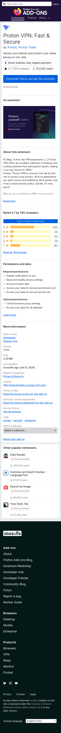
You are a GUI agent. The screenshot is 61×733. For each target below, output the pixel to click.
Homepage (9, 337)
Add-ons (9, 548)
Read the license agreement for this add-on (28, 402)
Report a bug (12, 596)
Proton (12, 47)
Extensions (17, 17)
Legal (33, 694)
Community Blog (14, 584)
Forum (7, 590)
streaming (30, 420)
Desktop (9, 619)
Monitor (8, 666)
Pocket (8, 672)
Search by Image (20, 486)
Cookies (20, 694)
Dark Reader (18, 454)
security (18, 420)
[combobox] (27, 4)
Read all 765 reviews (15, 252)
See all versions (12, 411)
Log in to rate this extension (30, 221)
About (7, 554)
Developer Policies (15, 578)
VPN (6, 654)
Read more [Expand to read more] (9, 201)
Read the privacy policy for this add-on (25, 394)
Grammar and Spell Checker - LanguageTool (28, 473)
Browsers (9, 648)
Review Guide (12, 602)
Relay (7, 660)
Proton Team (27, 47)
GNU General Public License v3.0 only (24, 385)
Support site (10, 341)
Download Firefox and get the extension (30, 78)
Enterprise (10, 631)
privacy (7, 420)
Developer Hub (13, 572)
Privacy (7, 694)
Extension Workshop (17, 566)
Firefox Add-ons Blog (17, 560)
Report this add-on (14, 439)
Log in (56, 4)
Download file (10, 86)
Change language (12, 721)
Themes (32, 17)
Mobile (8, 625)
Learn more (9, 314)
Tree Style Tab (19, 503)
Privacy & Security (13, 376)
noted (33, 700)
